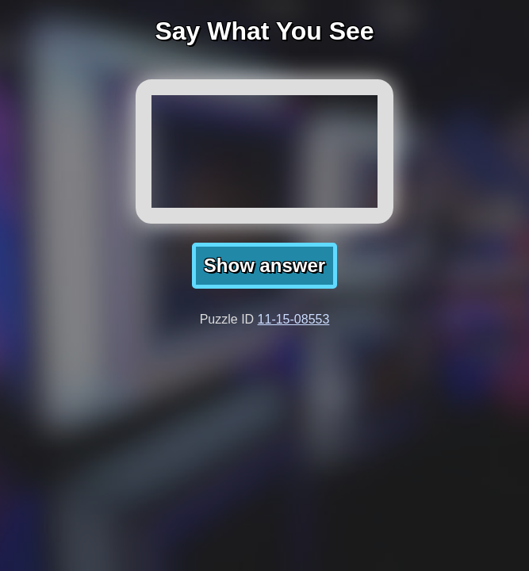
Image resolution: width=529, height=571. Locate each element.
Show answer (264, 265)
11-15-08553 (294, 319)
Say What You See (264, 31)
